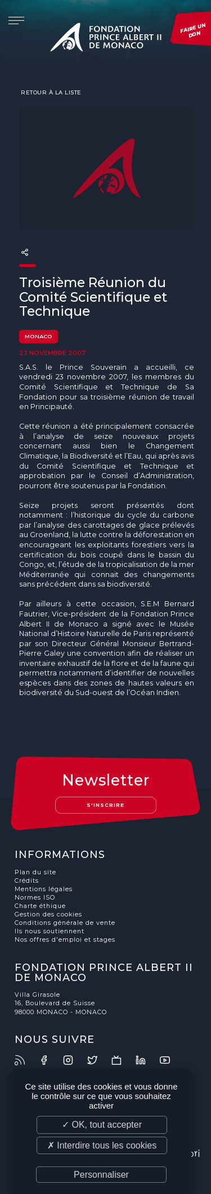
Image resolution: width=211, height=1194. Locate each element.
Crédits (27, 880)
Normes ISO (35, 897)
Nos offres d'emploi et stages (65, 939)
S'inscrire (105, 805)
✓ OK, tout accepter (102, 1124)
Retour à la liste (50, 92)
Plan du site (35, 872)
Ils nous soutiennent (49, 931)
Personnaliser (101, 1174)
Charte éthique (40, 906)
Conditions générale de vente (65, 923)
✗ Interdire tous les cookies (101, 1145)
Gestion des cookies (48, 914)
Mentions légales (44, 889)
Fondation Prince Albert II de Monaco (105, 39)
